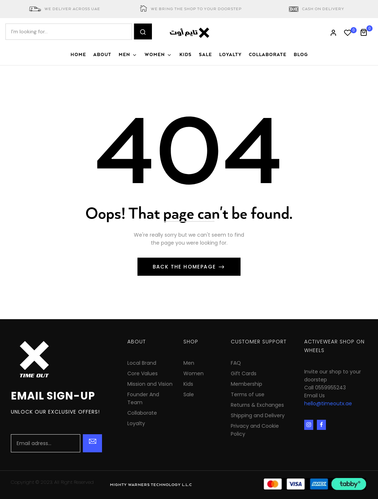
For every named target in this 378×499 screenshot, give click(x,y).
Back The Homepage (185, 266)
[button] (366, 31)
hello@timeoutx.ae (328, 403)
